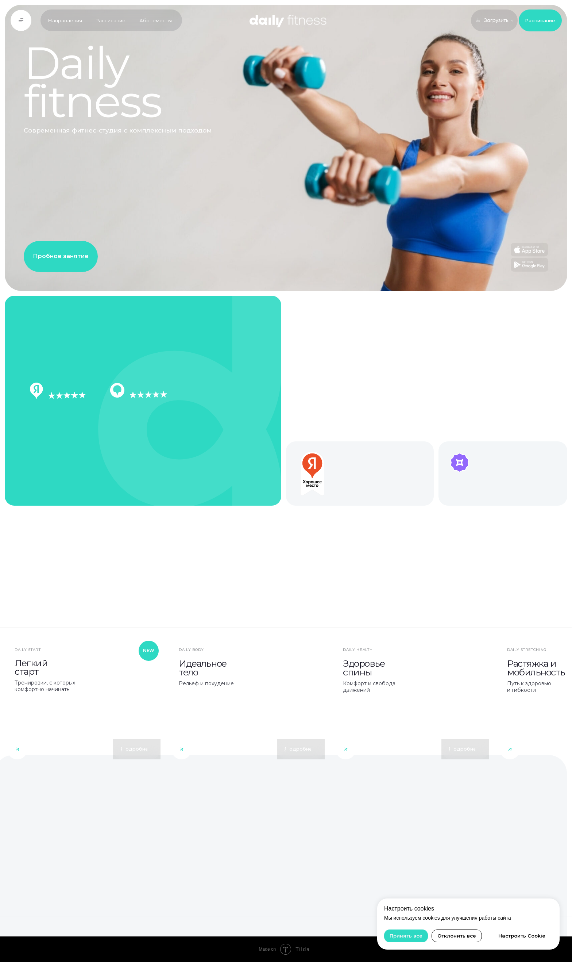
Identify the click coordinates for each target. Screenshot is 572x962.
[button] (21, 20)
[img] (84, 700)
